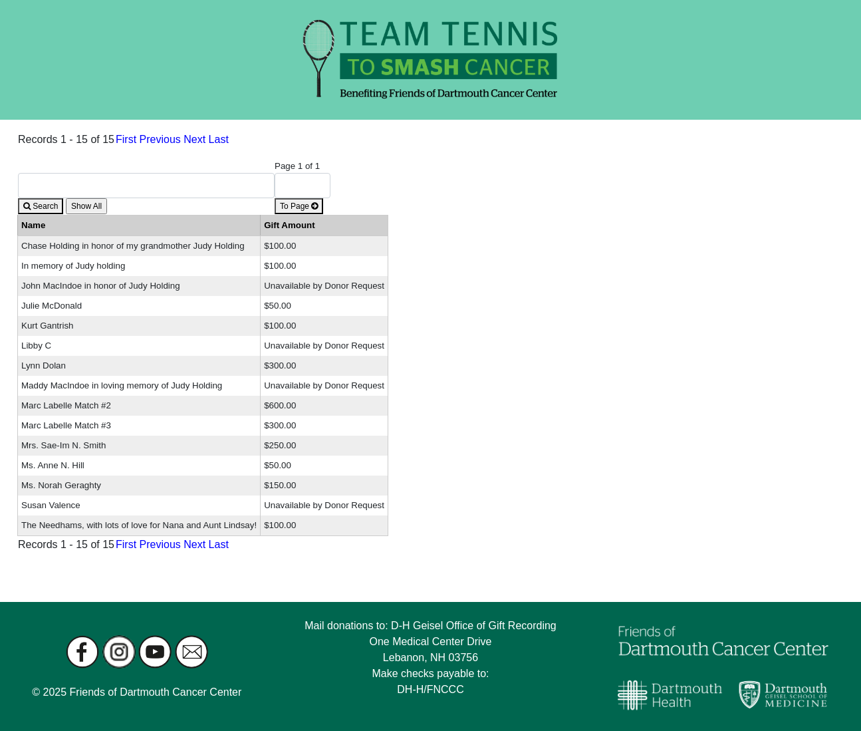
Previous (160, 139)
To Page (299, 206)
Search (40, 206)
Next (194, 139)
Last (219, 139)
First (126, 139)
